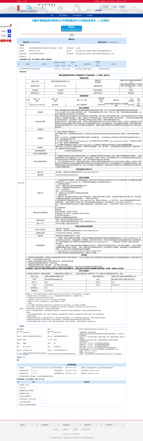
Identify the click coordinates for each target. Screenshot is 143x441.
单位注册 (105, 7)
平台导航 (124, 1)
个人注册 (113, 7)
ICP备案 (55, 429)
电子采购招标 (63, 15)
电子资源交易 (77, 15)
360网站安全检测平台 (87, 437)
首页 (52, 15)
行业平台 (25, 1)
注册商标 (75, 429)
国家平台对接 (86, 429)
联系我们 (97, 1)
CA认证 (108, 1)
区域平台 (19, 1)
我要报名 (71, 28)
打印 (72, 35)
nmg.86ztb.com (50, 296)
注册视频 (103, 1)
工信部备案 (65, 429)
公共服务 (89, 15)
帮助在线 (118, 1)
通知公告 (113, 1)
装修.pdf (24, 357)
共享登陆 (122, 7)
